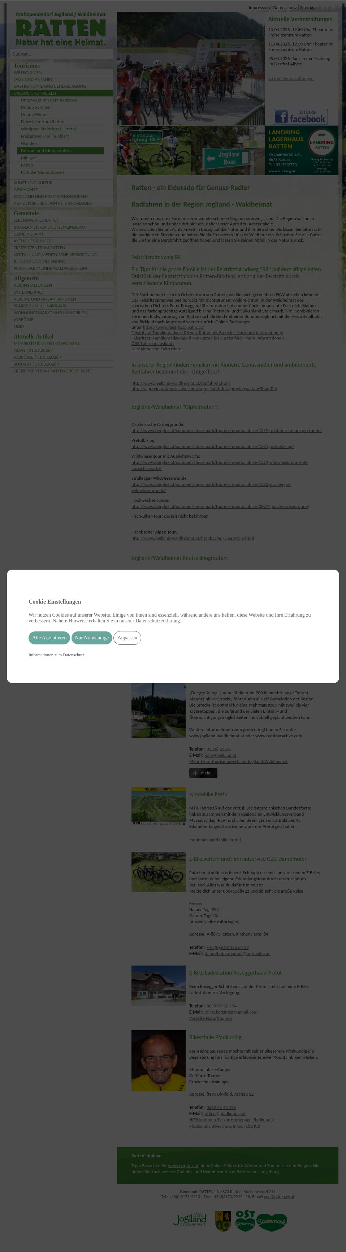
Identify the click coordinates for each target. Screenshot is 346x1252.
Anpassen (127, 637)
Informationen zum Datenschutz (57, 654)
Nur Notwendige (92, 637)
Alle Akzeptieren (49, 637)
